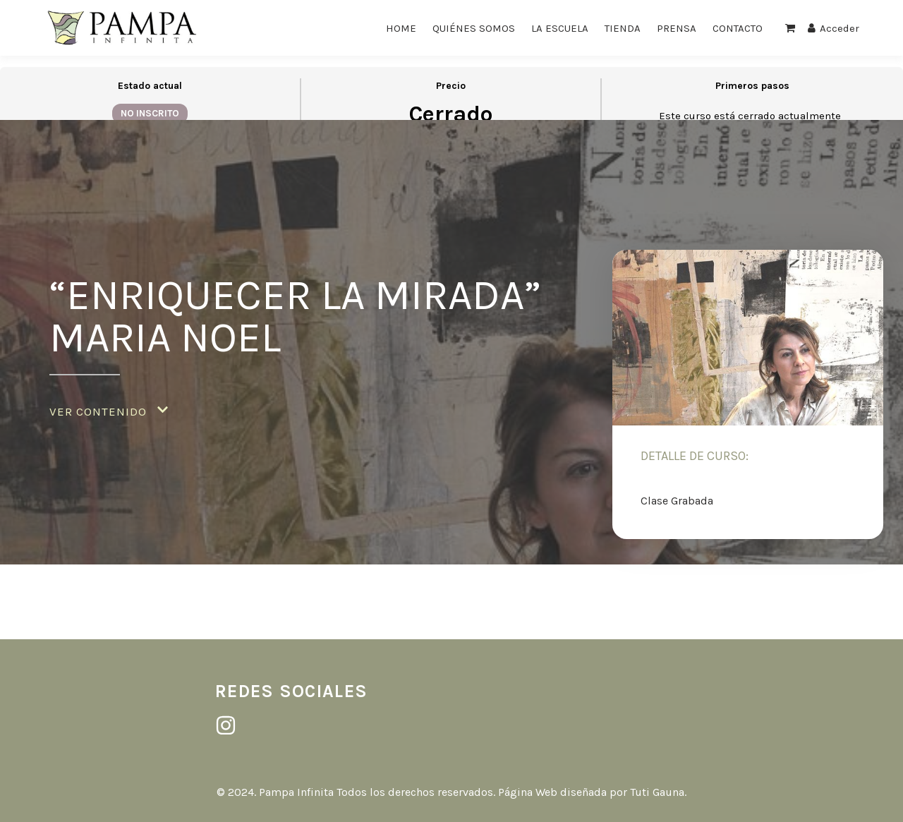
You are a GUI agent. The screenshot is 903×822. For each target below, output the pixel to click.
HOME (401, 28)
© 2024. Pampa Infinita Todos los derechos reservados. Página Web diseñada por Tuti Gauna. (451, 792)
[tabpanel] (451, 347)
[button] (109, 412)
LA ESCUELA (559, 28)
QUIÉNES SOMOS (473, 28)
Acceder (833, 28)
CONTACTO (738, 28)
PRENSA (676, 28)
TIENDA (623, 28)
